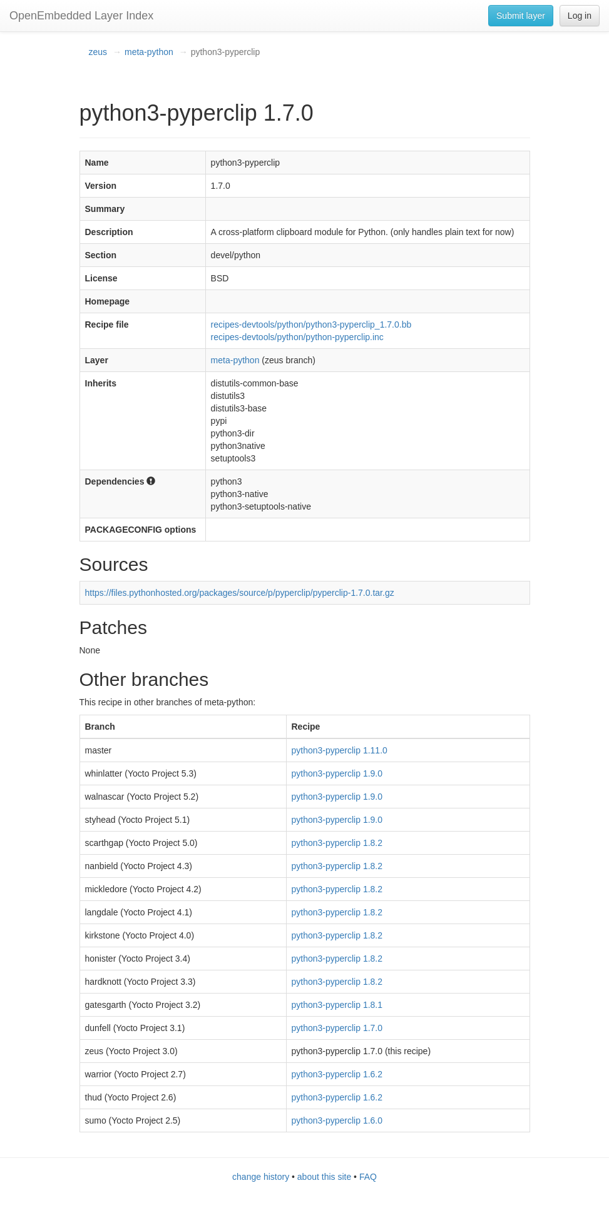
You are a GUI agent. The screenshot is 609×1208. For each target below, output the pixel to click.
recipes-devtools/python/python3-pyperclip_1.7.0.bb (311, 325)
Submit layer (520, 16)
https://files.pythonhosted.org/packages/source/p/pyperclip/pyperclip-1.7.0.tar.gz (239, 593)
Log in (579, 16)
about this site (324, 1177)
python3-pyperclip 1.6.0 (337, 1120)
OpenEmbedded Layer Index (81, 15)
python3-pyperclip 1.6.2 (337, 1074)
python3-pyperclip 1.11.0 (339, 750)
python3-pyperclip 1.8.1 (337, 1005)
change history (260, 1177)
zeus (98, 52)
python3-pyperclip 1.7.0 (337, 1028)
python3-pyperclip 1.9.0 (337, 773)
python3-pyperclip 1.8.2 (337, 843)
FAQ (368, 1177)
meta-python (149, 52)
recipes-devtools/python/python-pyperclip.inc (297, 337)
